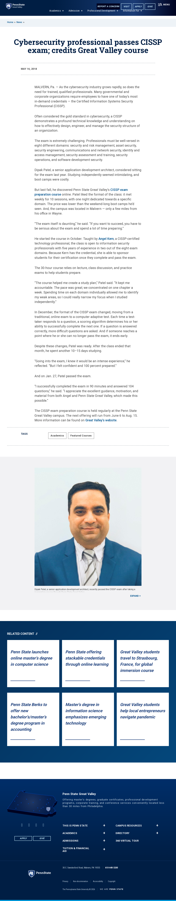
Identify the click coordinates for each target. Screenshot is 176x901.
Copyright (111, 881)
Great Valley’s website (100, 420)
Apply (137, 6)
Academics (55, 13)
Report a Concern (107, 6)
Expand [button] (134, 596)
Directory (123, 833)
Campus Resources (129, 825)
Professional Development (101, 13)
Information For (131, 13)
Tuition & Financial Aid (76, 849)
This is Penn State (75, 825)
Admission (73, 13)
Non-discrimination (80, 881)
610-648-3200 (111, 867)
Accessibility (98, 881)
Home (10, 22)
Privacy (65, 881)
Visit (125, 6)
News (19, 22)
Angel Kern (106, 239)
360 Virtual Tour (127, 840)
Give (149, 6)
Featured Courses (81, 435)
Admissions (71, 840)
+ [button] (104, 825)
